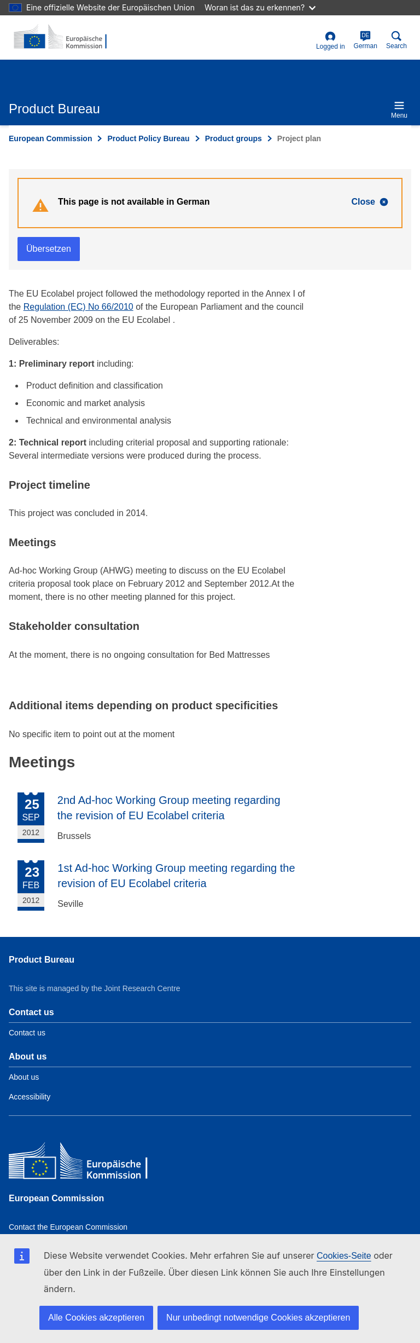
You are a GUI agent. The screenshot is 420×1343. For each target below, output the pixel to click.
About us (24, 1077)
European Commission (50, 138)
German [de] (365, 40)
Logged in (330, 40)
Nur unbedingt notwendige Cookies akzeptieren (258, 1317)
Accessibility (29, 1096)
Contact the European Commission (68, 1227)
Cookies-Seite (344, 1255)
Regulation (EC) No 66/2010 (78, 306)
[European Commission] (88, 1163)
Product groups (233, 138)
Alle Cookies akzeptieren (96, 1317)
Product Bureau (41, 959)
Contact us (27, 1032)
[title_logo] (62, 37)
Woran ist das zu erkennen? (260, 7)
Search (396, 40)
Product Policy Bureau (148, 138)
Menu (399, 109)
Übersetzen (48, 248)
